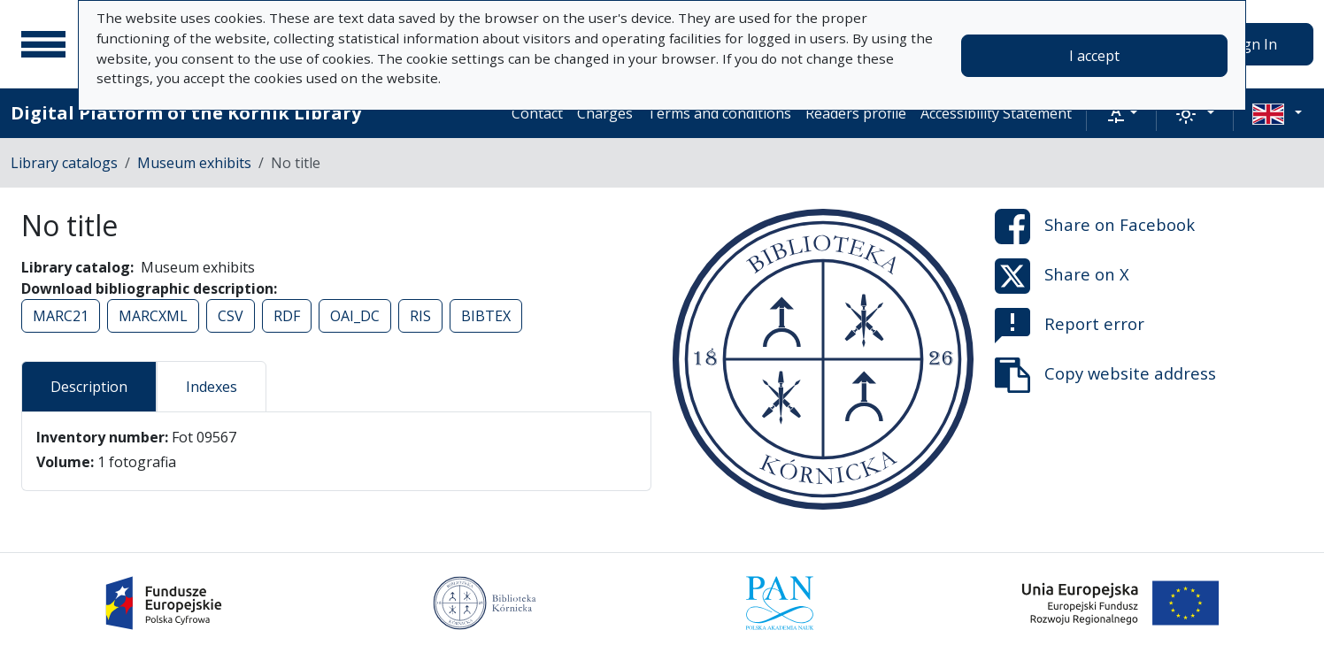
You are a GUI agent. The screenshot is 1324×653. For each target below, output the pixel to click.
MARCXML (153, 316)
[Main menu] (43, 44)
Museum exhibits (194, 163)
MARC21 (61, 316)
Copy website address (1105, 375)
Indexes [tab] (211, 386)
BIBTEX (486, 316)
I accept (1094, 55)
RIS (420, 316)
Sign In (1254, 44)
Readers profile (855, 113)
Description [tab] (88, 386)
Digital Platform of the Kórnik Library (186, 113)
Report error (1069, 325)
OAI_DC (355, 316)
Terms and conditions (719, 113)
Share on (1095, 226)
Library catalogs (64, 163)
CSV (230, 316)
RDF (286, 316)
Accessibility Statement (996, 113)
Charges (605, 113)
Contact (537, 113)
